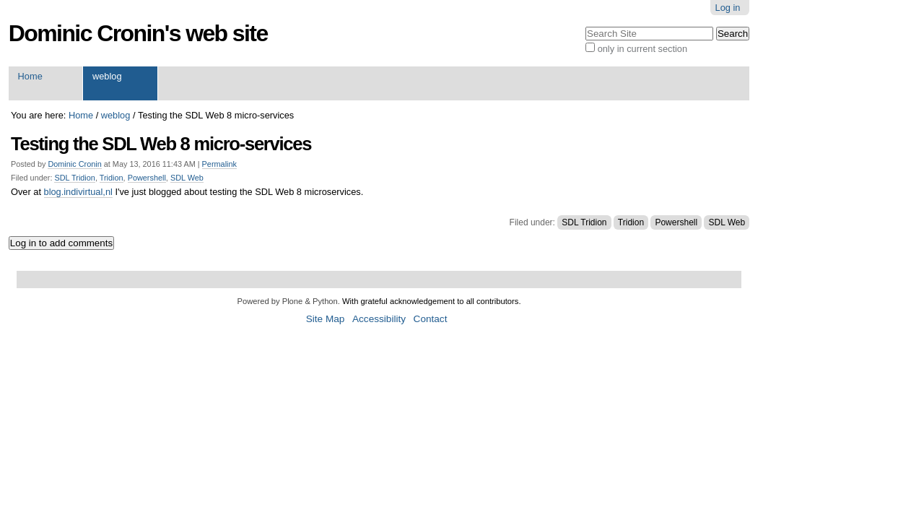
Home (30, 76)
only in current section (642, 48)
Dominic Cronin (74, 164)
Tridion (111, 177)
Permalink (219, 164)
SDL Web (187, 177)
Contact (431, 318)
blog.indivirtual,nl (78, 191)
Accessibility (379, 318)
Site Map (325, 318)
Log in (728, 7)
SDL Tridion (74, 177)
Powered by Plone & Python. (288, 301)
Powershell (147, 177)
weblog (107, 76)
